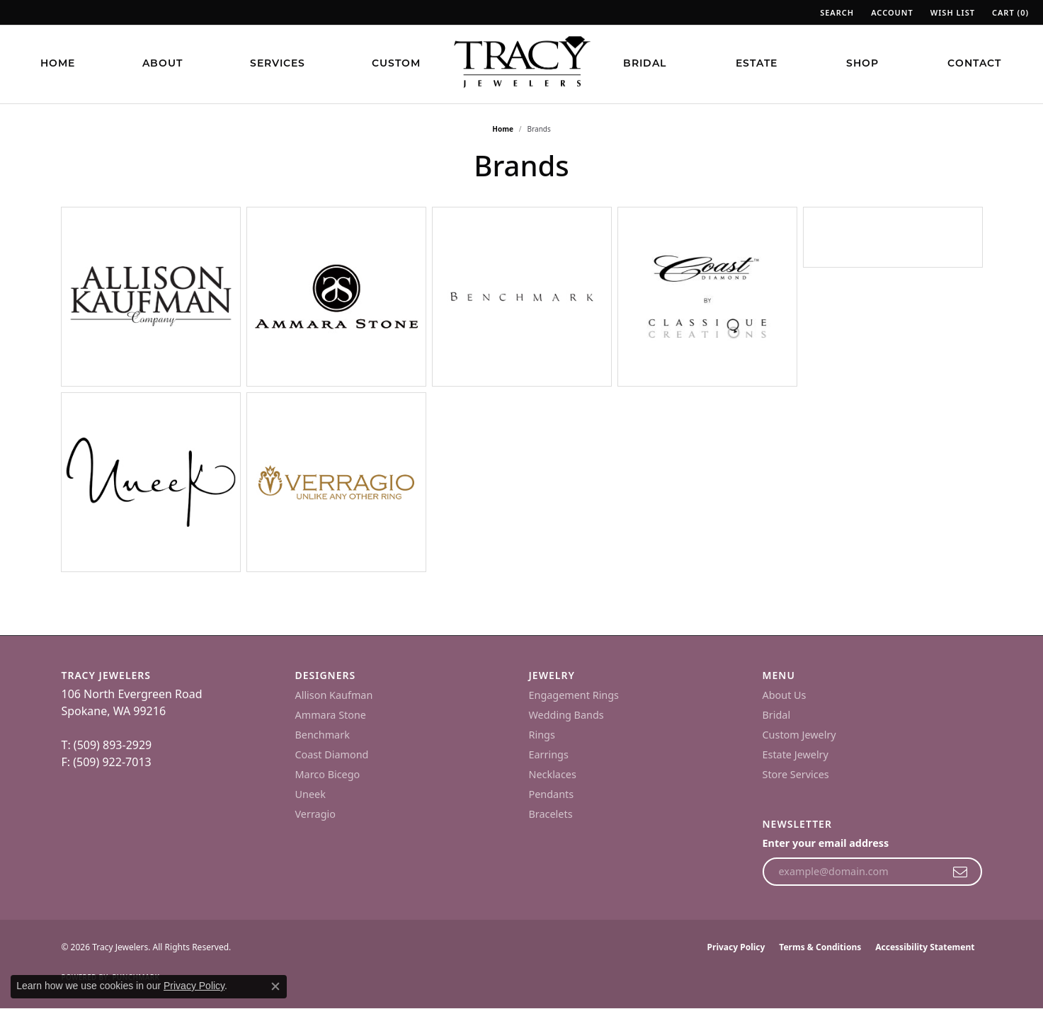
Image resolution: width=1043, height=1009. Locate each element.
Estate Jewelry (795, 754)
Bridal (644, 64)
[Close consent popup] (275, 986)
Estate (756, 64)
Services (277, 64)
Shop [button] (862, 64)
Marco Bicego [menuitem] (327, 774)
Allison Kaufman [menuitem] (334, 695)
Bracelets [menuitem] (551, 814)
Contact (974, 64)
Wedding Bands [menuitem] (566, 715)
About (162, 64)
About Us (785, 695)
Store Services (796, 774)
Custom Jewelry (799, 734)
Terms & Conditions (820, 947)
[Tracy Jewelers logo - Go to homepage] (522, 63)
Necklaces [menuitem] (552, 774)
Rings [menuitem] (542, 734)
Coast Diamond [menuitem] (332, 754)
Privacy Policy (736, 947)
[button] (835, 12)
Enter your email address (826, 843)
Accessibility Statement (924, 947)
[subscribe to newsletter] (960, 871)
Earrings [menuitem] (549, 754)
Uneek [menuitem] (310, 794)
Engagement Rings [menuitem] (574, 695)
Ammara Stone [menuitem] (330, 715)
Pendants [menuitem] (551, 794)
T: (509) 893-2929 (107, 745)
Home (57, 64)
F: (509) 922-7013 (107, 762)
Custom (396, 64)
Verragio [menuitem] (315, 814)
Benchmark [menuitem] (322, 734)
